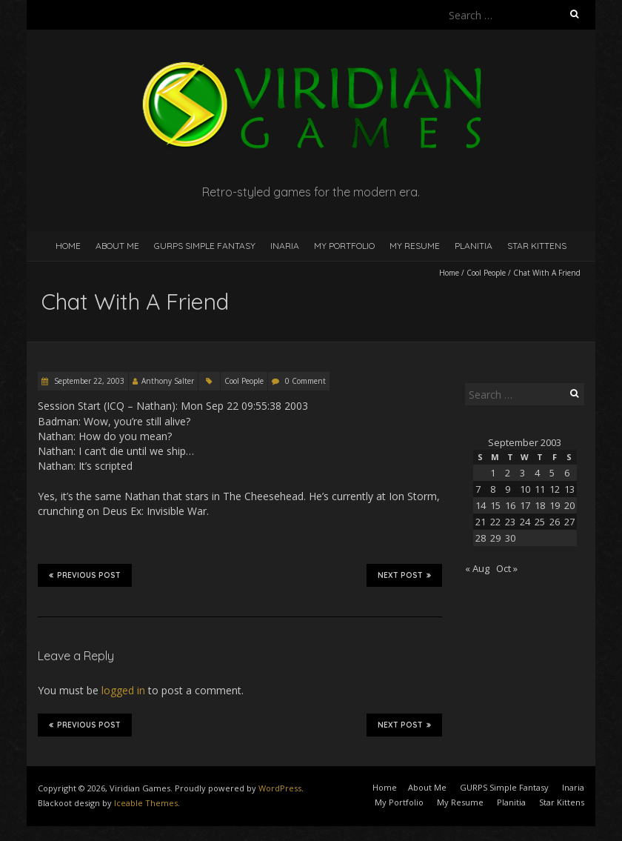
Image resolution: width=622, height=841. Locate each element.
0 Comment (305, 381)
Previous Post (85, 575)
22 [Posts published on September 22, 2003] (495, 521)
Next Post (404, 575)
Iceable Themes (146, 802)
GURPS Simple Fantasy (204, 245)
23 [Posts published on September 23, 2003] (510, 521)
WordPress (279, 788)
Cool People (486, 272)
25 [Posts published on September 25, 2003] (540, 521)
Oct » (507, 568)
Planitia (473, 245)
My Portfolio (344, 245)
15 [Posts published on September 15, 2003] (495, 505)
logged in (123, 690)
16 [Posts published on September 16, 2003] (510, 505)
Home (68, 245)
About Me (117, 245)
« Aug (477, 568)
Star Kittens (536, 245)
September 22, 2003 (88, 381)
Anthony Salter (167, 381)
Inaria (284, 245)
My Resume (414, 245)
